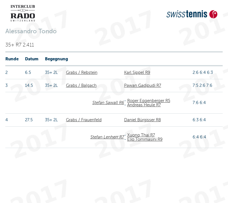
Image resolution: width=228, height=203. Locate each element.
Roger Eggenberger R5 (148, 100)
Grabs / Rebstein (81, 72)
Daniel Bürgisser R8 (142, 120)
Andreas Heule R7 (144, 105)
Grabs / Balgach (81, 85)
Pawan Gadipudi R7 (142, 85)
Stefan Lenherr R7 (107, 137)
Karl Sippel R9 (137, 72)
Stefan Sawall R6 (108, 102)
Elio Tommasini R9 (145, 139)
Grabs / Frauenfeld (84, 120)
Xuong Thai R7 (141, 135)
